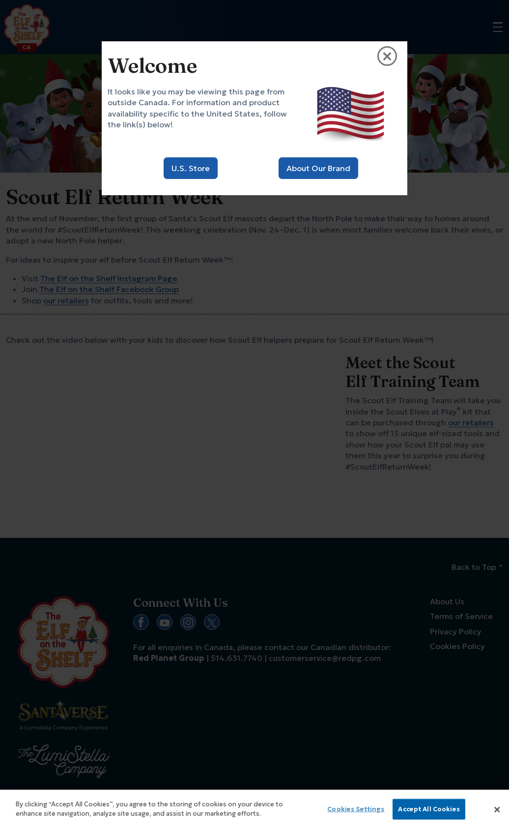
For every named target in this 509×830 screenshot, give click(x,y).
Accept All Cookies (428, 809)
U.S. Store (190, 168)
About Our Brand (318, 168)
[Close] (497, 809)
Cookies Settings (355, 809)
